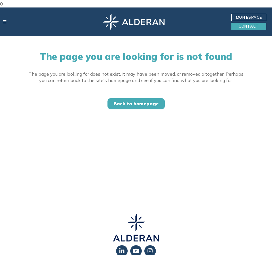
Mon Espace (249, 17)
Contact (249, 26)
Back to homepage (136, 103)
